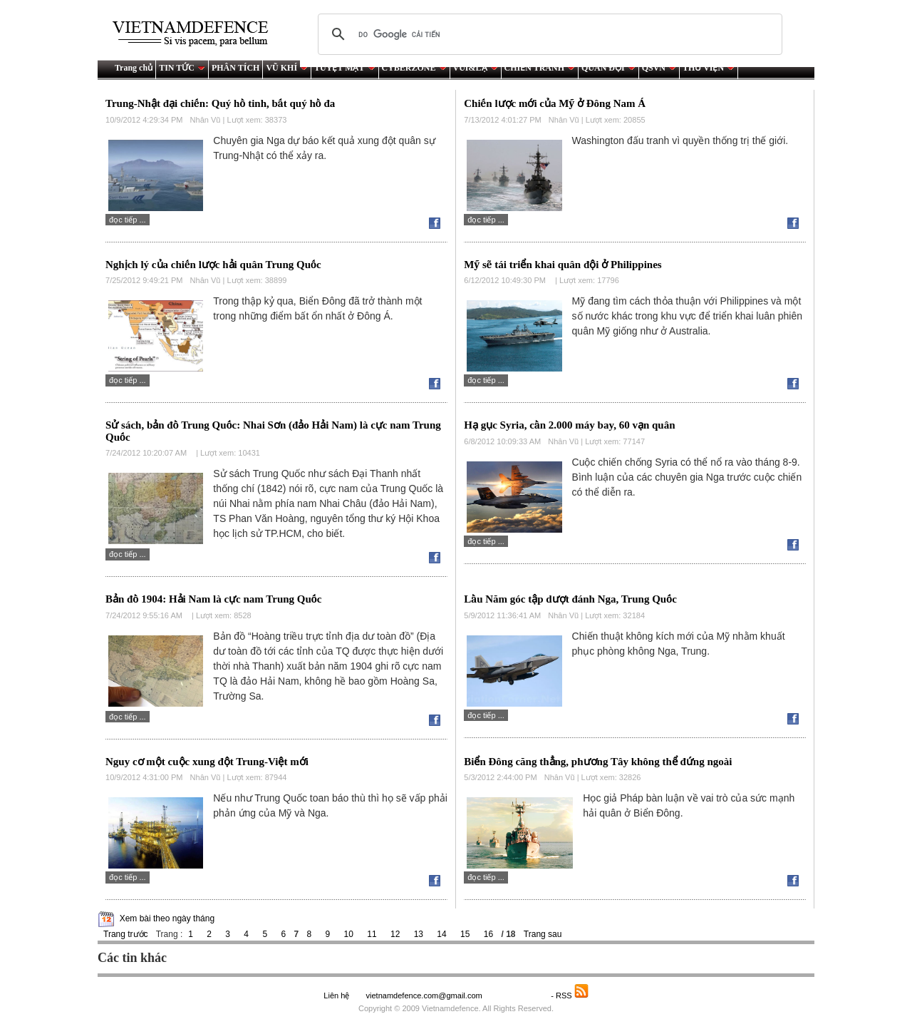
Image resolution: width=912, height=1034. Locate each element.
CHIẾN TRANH (539, 68)
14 (441, 934)
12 (395, 934)
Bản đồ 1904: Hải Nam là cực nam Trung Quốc (213, 599)
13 (418, 934)
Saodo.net (518, 995)
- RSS (570, 995)
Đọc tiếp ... (127, 219)
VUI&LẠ (475, 68)
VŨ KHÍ (287, 68)
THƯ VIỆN (709, 68)
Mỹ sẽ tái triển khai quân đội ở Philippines (562, 264)
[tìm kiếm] (547, 34)
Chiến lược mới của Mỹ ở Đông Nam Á (555, 103)
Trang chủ (133, 68)
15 (465, 934)
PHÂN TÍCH (235, 68)
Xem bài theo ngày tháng (167, 918)
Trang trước (125, 934)
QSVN (659, 68)
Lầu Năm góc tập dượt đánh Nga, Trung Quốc (570, 599)
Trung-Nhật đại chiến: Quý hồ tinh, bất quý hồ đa (220, 103)
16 (488, 934)
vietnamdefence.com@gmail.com (425, 995)
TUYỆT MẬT (344, 68)
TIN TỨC (182, 68)
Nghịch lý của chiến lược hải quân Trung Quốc (213, 264)
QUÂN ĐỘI (608, 68)
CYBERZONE (414, 68)
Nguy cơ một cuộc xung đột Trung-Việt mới (207, 761)
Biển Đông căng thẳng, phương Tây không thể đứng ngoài (598, 761)
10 (348, 934)
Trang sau (543, 934)
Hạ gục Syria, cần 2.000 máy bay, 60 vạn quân (569, 425)
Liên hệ (336, 995)
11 (371, 934)
